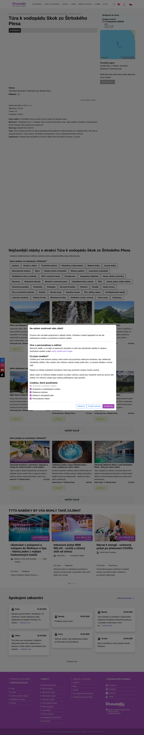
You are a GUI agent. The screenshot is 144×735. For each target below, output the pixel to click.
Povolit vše (108, 406)
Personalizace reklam (41, 399)
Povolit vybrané (94, 406)
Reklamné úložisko (40, 392)
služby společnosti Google (61, 351)
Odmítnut (81, 406)
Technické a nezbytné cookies (44, 386)
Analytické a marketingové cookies (46, 389)
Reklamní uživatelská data (43, 395)
